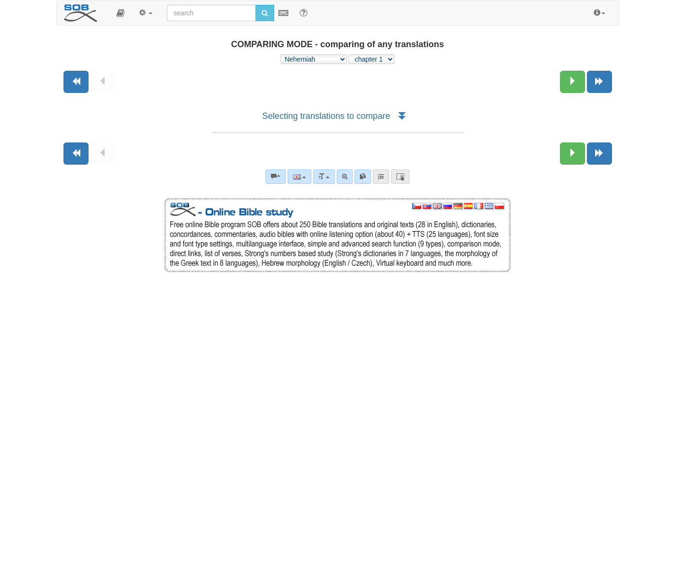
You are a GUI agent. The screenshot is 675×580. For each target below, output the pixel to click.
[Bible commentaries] (276, 176)
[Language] (299, 176)
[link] (363, 176)
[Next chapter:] (572, 82)
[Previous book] (76, 82)
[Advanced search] (345, 176)
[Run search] (264, 13)
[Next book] (599, 82)
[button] (120, 13)
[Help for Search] (303, 12)
